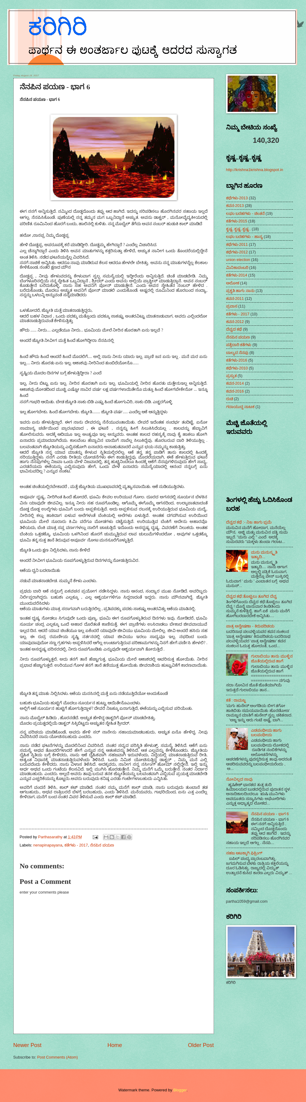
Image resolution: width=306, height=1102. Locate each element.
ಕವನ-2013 (235, 205)
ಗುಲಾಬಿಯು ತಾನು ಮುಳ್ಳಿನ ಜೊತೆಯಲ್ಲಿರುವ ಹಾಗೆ (272, 658)
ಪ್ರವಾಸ (231, 306)
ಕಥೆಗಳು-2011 (237, 244)
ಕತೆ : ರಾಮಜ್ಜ (236, 700)
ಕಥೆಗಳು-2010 (237, 368)
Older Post (201, 1045)
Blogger (180, 1090)
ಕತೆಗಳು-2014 (236, 275)
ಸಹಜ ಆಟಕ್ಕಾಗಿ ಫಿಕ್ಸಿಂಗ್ (244, 853)
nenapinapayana (47, 845)
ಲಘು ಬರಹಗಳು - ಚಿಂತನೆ (245, 213)
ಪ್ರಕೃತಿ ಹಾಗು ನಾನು (240, 290)
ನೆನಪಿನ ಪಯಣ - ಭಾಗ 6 (270, 814)
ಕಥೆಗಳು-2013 (237, 198)
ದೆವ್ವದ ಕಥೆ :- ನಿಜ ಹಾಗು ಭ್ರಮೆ (249, 522)
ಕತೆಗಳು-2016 (236, 360)
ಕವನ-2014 (235, 383)
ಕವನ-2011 (235, 298)
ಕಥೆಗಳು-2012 (237, 252)
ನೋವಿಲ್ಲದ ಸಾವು (239, 779)
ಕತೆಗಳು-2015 (236, 221)
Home (114, 1045)
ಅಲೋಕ (232, 283)
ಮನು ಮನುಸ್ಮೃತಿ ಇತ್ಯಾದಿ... (264, 554)
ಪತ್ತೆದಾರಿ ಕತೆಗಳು (239, 344)
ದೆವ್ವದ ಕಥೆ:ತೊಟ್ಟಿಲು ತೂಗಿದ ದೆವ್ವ (251, 596)
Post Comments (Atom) (57, 1057)
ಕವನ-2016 (235, 391)
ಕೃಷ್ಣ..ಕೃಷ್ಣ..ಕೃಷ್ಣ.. (238, 229)
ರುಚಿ (229, 399)
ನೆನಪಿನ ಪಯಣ (102, 845)
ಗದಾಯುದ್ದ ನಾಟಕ (240, 406)
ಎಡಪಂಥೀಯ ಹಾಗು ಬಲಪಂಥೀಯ (266, 732)
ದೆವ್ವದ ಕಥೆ (234, 329)
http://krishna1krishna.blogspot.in (254, 169)
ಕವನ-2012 (235, 321)
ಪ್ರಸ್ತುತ (231, 375)
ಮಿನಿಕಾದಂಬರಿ (237, 267)
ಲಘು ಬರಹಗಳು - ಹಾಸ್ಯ (244, 236)
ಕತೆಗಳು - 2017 (76, 845)
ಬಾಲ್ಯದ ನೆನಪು (237, 352)
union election (238, 259)
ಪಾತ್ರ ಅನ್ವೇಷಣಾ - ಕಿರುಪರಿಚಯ (250, 626)
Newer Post (27, 1045)
